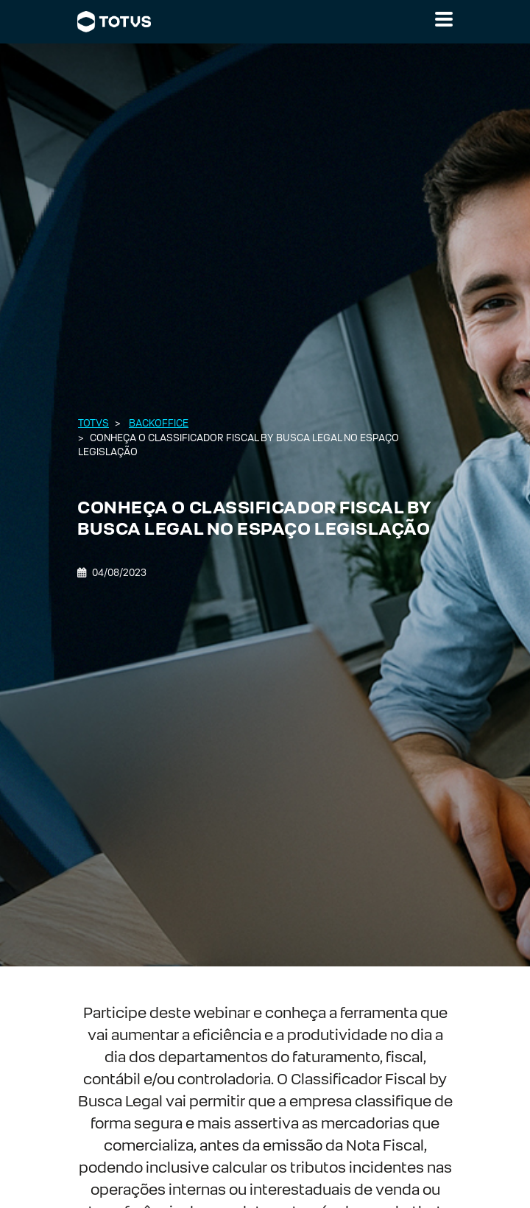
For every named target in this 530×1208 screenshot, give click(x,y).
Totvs (93, 423)
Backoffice (158, 423)
